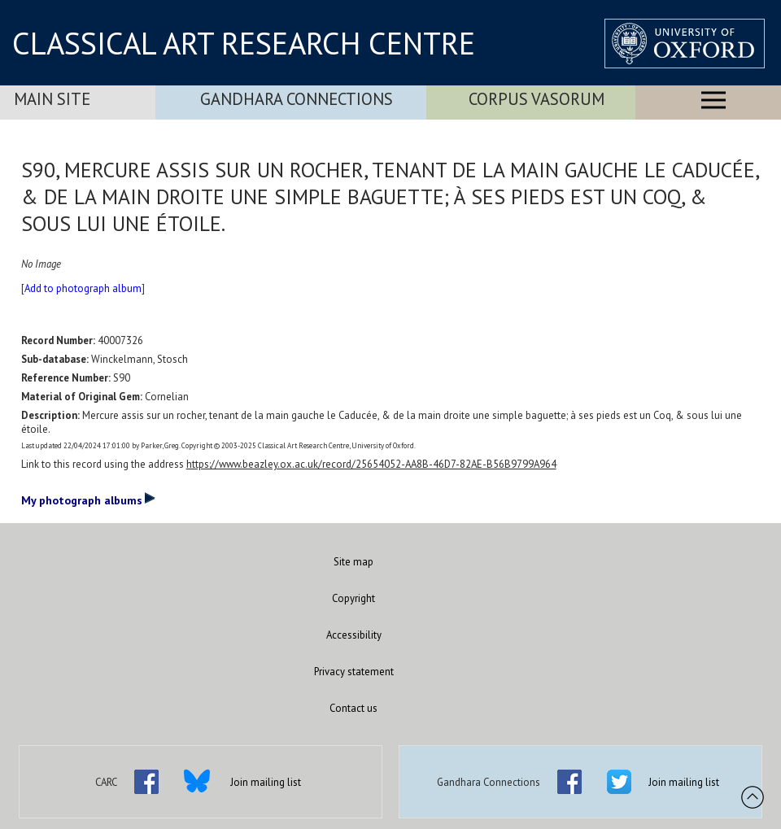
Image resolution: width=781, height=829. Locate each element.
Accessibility (354, 635)
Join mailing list (265, 782)
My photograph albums (88, 499)
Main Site (52, 99)
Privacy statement (354, 671)
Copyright (353, 598)
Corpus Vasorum (536, 99)
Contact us (353, 708)
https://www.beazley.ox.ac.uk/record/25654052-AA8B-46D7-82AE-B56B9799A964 (371, 464)
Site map (353, 562)
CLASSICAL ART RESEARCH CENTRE (243, 43)
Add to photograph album (83, 288)
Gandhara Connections (296, 99)
